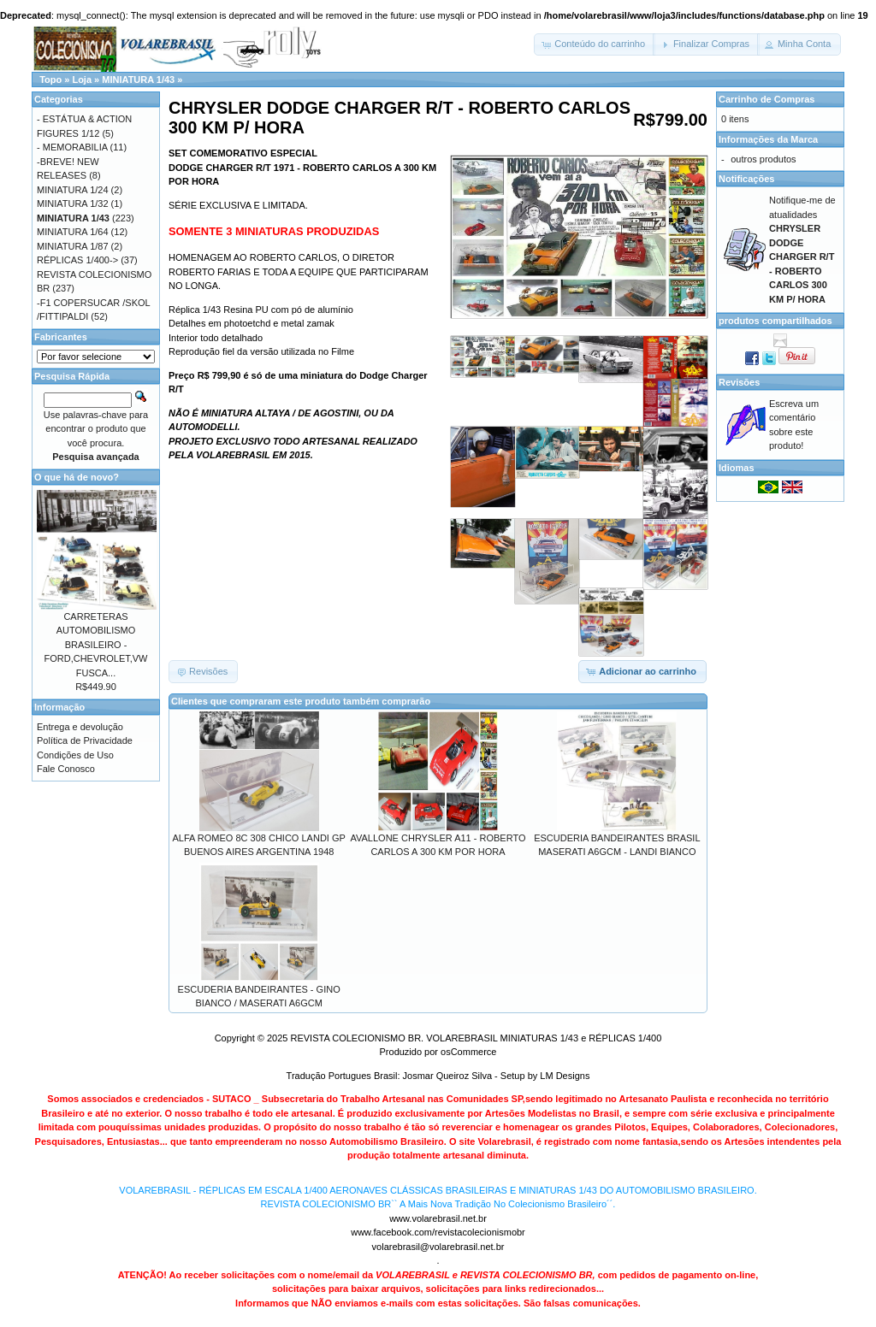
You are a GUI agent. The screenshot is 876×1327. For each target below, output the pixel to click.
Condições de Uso (75, 755)
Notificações (746, 179)
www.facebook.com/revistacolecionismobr (438, 1232)
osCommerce (468, 1052)
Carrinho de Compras (766, 99)
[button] (594, 44)
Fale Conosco (66, 769)
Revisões (739, 382)
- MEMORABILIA (72, 147)
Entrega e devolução (80, 727)
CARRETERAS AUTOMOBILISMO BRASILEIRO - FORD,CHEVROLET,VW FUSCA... (95, 644)
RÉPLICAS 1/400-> (77, 260)
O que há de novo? (76, 477)
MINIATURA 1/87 (73, 246)
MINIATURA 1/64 (73, 232)
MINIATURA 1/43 (138, 79)
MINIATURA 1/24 (73, 190)
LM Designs (564, 1075)
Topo (50, 79)
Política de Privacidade (85, 740)
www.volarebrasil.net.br (438, 1218)
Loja (82, 79)
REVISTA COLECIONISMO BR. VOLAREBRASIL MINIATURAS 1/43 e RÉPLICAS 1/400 (475, 1038)
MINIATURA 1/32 (73, 203)
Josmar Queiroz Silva (448, 1075)
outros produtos (763, 159)
